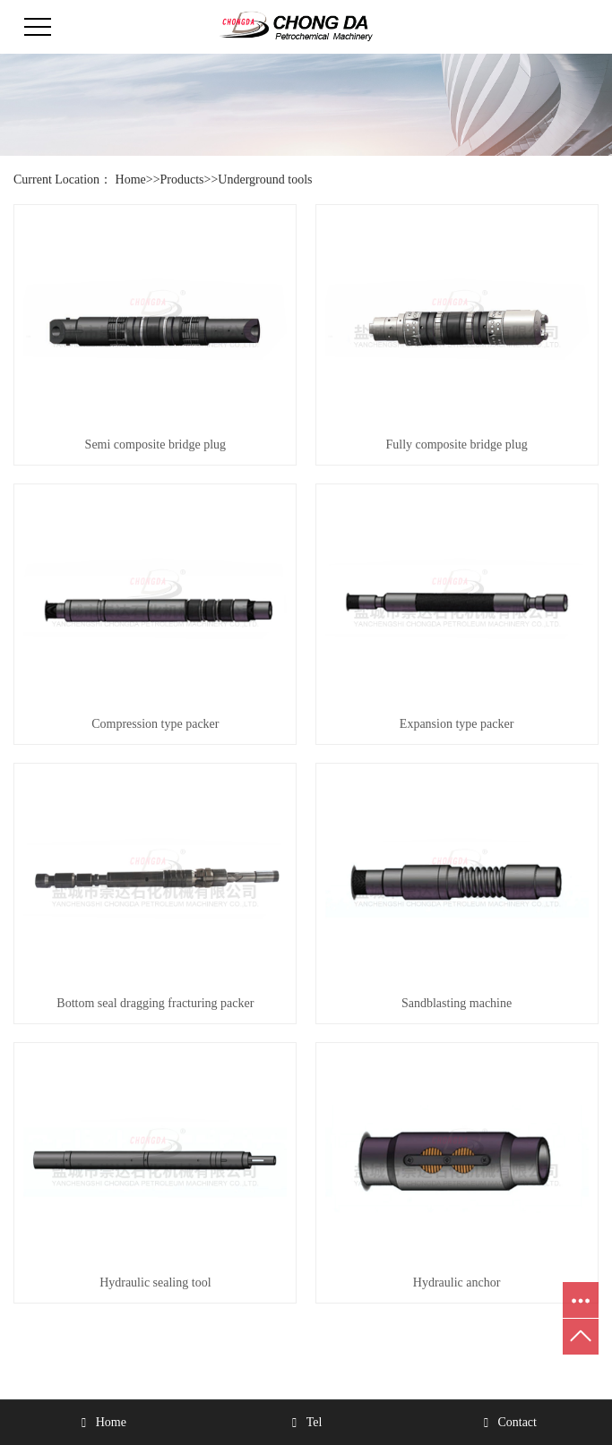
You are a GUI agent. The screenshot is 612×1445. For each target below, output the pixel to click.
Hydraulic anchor (457, 1282)
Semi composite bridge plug (155, 444)
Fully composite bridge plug (456, 444)
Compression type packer (155, 724)
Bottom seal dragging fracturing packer (155, 1003)
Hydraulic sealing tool (155, 1282)
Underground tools (265, 179)
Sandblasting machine (456, 1003)
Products (182, 179)
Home (131, 179)
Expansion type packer (457, 724)
